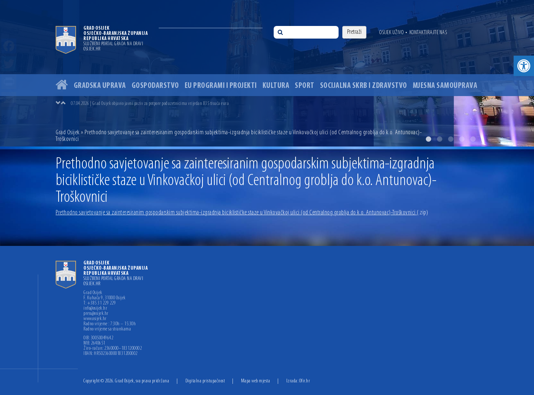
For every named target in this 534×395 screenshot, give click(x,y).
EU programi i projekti (221, 86)
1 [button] (428, 139)
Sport (304, 86)
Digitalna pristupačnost (205, 381)
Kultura (276, 86)
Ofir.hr (304, 381)
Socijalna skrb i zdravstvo (363, 86)
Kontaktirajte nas (428, 33)
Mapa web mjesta (255, 381)
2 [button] (439, 139)
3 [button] (450, 139)
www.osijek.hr (95, 319)
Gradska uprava (100, 86)
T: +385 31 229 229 (99, 303)
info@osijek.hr (95, 308)
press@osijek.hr (96, 313)
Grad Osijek (68, 132)
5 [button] (473, 139)
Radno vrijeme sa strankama (107, 329)
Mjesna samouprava (445, 86)
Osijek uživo (391, 33)
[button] (524, 66)
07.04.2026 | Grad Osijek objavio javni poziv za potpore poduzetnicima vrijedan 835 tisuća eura (150, 103)
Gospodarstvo (155, 86)
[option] (267, 73)
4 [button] (461, 139)
